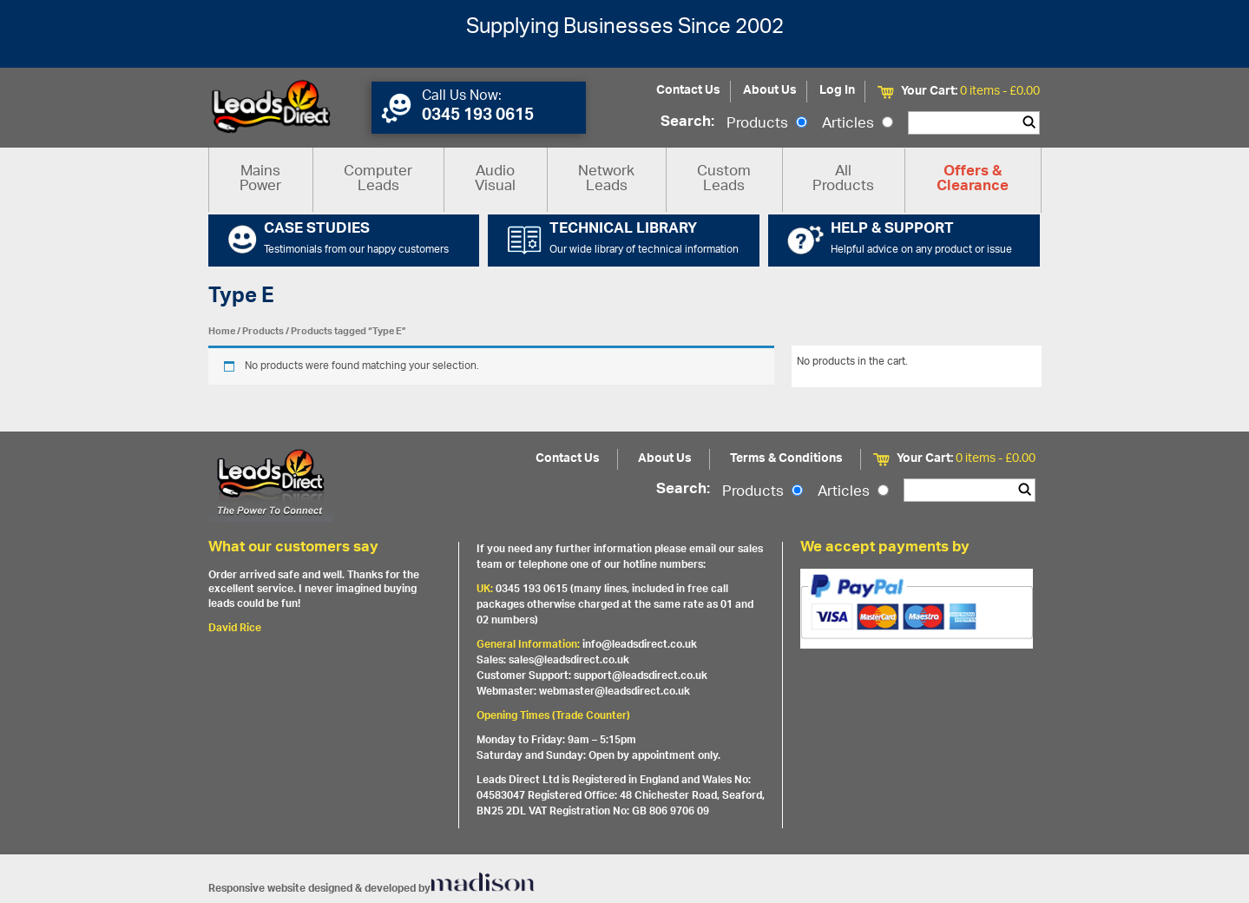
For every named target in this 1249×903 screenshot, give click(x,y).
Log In (837, 90)
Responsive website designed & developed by (371, 888)
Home (221, 331)
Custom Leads (724, 179)
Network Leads (606, 179)
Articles (857, 124)
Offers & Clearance (973, 179)
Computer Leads (378, 179)
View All (1009, 365)
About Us (770, 90)
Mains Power (260, 179)
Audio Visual (495, 179)
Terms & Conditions (786, 458)
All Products (843, 179)
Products (766, 124)
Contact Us (688, 90)
